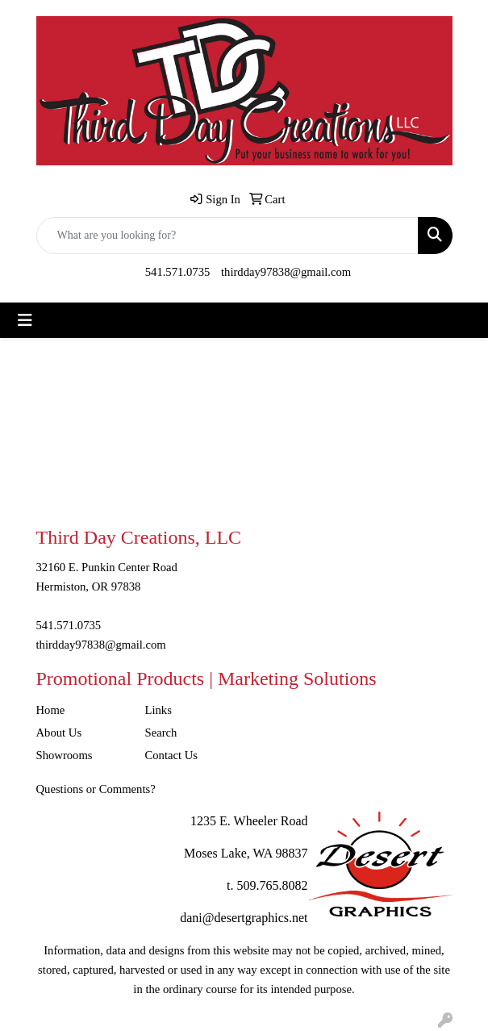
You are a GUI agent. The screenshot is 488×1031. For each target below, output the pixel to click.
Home (50, 709)
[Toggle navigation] (25, 320)
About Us (59, 732)
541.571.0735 (178, 271)
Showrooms (64, 755)
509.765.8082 (272, 885)
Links (158, 709)
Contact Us (171, 755)
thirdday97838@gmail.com (286, 271)
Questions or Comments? (96, 789)
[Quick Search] (227, 235)
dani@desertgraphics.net (243, 918)
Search (161, 732)
